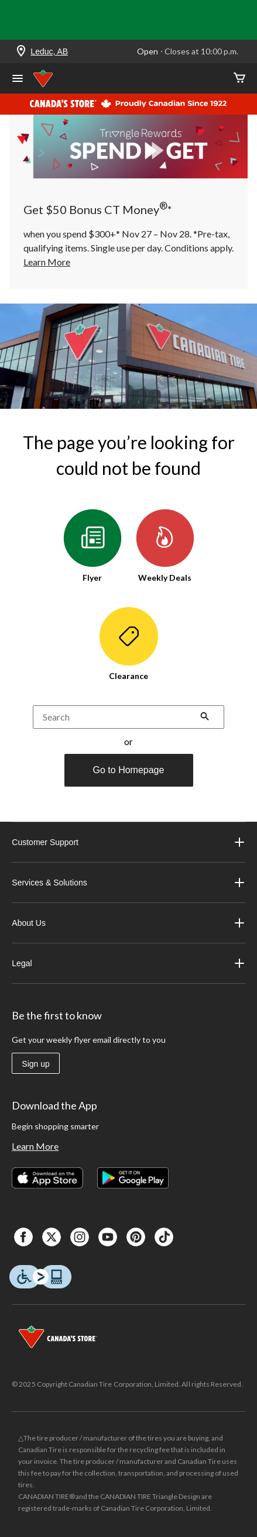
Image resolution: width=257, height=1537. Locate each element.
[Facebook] (23, 1237)
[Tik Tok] (164, 1237)
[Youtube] (107, 1237)
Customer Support (128, 842)
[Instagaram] (79, 1237)
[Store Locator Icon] (21, 51)
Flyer (92, 546)
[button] (205, 717)
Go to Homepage (129, 770)
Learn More (35, 1146)
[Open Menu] (17, 79)
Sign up (35, 1064)
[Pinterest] (135, 1237)
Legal (128, 963)
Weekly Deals (165, 546)
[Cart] (239, 79)
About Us (128, 923)
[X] (51, 1237)
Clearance (129, 644)
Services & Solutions (128, 882)
